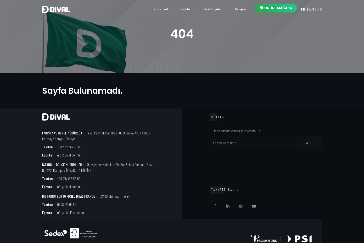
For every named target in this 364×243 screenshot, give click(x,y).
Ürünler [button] (185, 9)
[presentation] (246, 164)
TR (303, 9)
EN (311, 9)
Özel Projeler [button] (212, 9)
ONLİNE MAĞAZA (276, 8)
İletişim (240, 9)
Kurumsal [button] (161, 9)
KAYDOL (310, 143)
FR (320, 9)
